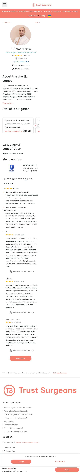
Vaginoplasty (9, 421)
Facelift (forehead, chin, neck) (16, 432)
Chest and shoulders (30, 373)
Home (4, 373)
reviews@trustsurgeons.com (17, 216)
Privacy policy (9, 451)
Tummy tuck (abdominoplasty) (16, 411)
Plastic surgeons (14, 373)
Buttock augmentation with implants (18, 414)
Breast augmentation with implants (18, 408)
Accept (21, 462)
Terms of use (9, 448)
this (39, 15)
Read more (60, 461)
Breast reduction (45, 373)
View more (8, 103)
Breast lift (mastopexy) (13, 428)
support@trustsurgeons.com (27, 442)
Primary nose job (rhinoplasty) (16, 418)
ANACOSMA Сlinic (21, 62)
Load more (20, 358)
